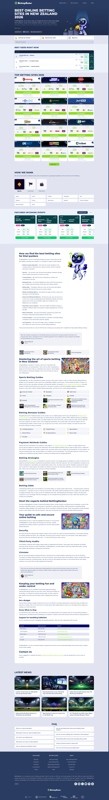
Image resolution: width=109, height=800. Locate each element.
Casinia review (54, 115)
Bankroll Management (53, 767)
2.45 (50, 229)
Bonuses (36, 759)
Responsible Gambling (53, 764)
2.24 (72, 229)
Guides (84, 3)
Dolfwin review (81, 115)
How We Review (72, 762)
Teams (36, 769)
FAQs (53, 769)
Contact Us (71, 767)
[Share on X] (18, 32)
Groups (91, 212)
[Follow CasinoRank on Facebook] (75, 783)
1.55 (46, 229)
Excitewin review (54, 137)
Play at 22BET (25, 237)
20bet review (81, 137)
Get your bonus (27, 92)
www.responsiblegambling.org (64, 636)
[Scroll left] (14, 228)
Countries (36, 764)
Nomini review (27, 115)
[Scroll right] (93, 228)
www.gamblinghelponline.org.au (65, 639)
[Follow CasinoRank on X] (82, 783)
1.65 (68, 229)
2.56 (90, 229)
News (92, 3)
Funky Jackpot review (54, 158)
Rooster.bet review (27, 94)
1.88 (23, 229)
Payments (36, 762)
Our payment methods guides (60, 445)
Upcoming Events (82, 212)
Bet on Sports (74, 3)
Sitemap (72, 769)
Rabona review (81, 94)
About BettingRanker (71, 759)
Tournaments (36, 767)
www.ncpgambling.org (62, 634)
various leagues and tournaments (72, 384)
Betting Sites (62, 3)
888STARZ (18, 231)
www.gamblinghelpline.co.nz (64, 628)
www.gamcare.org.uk (62, 631)
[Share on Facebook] (26, 32)
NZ (16, 784)
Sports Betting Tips (54, 762)
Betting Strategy (53, 759)
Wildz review (27, 137)
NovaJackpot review (54, 94)
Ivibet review (81, 158)
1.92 (28, 229)
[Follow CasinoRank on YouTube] (85, 783)
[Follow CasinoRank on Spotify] (89, 783)
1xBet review (27, 158)
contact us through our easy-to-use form (53, 655)
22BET (18, 229)
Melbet (18, 234)
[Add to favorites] (16, 54)
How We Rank (71, 764)
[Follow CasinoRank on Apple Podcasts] (92, 783)
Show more (54, 164)
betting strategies (32, 461)
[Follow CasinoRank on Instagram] (79, 783)
